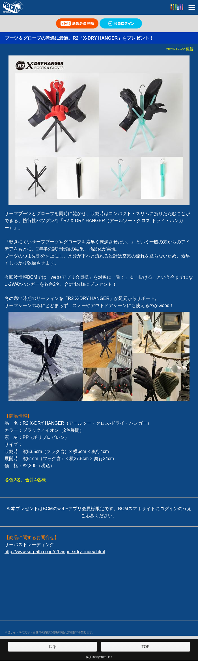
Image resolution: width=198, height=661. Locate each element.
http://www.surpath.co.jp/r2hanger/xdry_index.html (55, 551)
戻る (53, 646)
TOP (145, 646)
